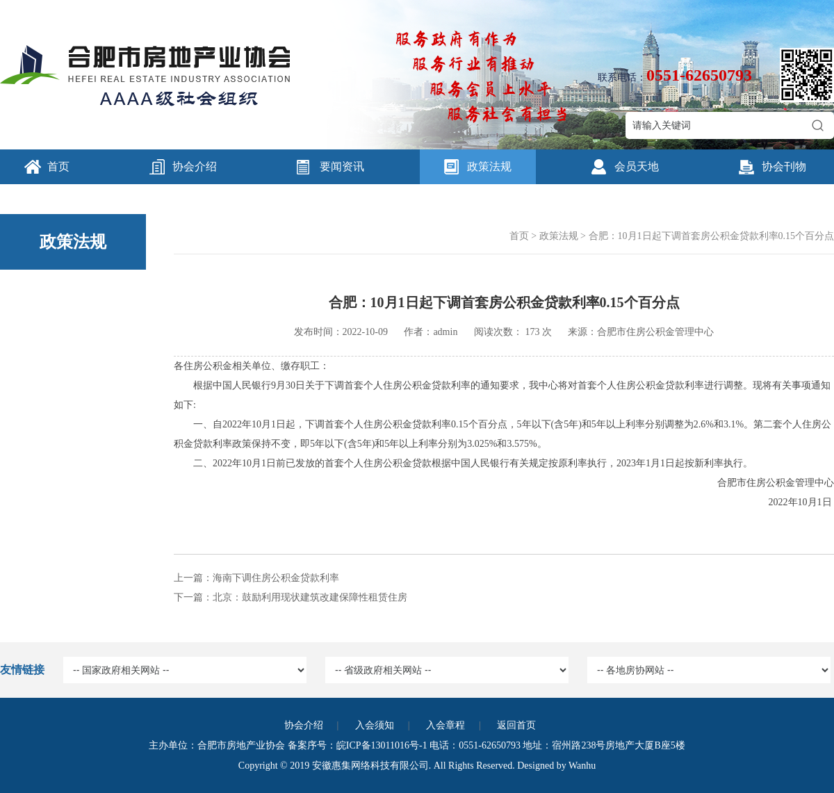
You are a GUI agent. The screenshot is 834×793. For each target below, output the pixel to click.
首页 (58, 166)
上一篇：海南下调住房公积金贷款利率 (256, 578)
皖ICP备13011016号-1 (381, 745)
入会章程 (445, 725)
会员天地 (636, 166)
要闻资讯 (342, 166)
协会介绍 (194, 166)
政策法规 (489, 166)
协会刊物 (784, 166)
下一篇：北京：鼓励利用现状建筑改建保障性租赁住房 (290, 597)
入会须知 (374, 725)
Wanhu (582, 765)
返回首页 (516, 725)
